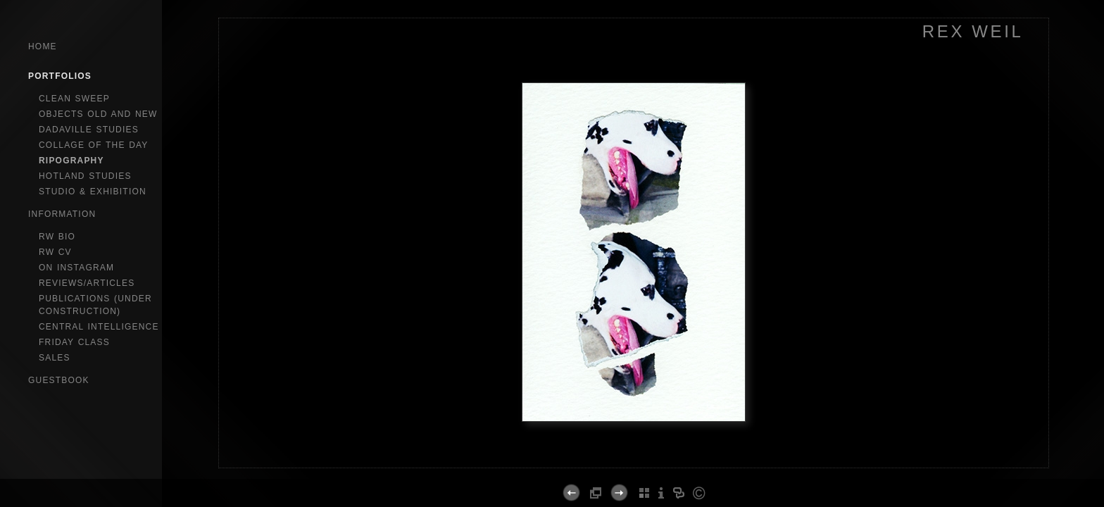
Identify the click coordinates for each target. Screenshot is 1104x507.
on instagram (76, 268)
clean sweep (74, 99)
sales (54, 358)
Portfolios (60, 76)
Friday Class (74, 342)
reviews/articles (86, 283)
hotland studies (85, 176)
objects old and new (98, 114)
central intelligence (99, 327)
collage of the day (94, 145)
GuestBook (58, 380)
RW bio (57, 237)
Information (62, 214)
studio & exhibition (92, 191)
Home (42, 46)
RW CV (55, 252)
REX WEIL (973, 31)
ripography (71, 160)
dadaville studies (89, 129)
